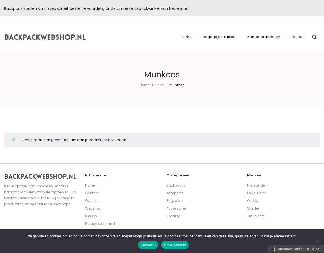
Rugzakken (175, 200)
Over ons (92, 200)
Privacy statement (100, 223)
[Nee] (317, 241)
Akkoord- (148, 245)
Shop (159, 85)
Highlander (256, 185)
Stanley (253, 208)
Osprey (253, 200)
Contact (92, 193)
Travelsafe (256, 216)
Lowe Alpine (256, 193)
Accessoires (176, 208)
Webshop (93, 208)
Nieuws (91, 216)
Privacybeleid (175, 245)
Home (145, 85)
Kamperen (175, 193)
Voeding (173, 216)
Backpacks (175, 185)
